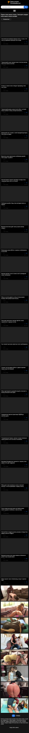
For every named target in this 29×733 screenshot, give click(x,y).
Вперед (18, 715)
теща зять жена (13, 727)
